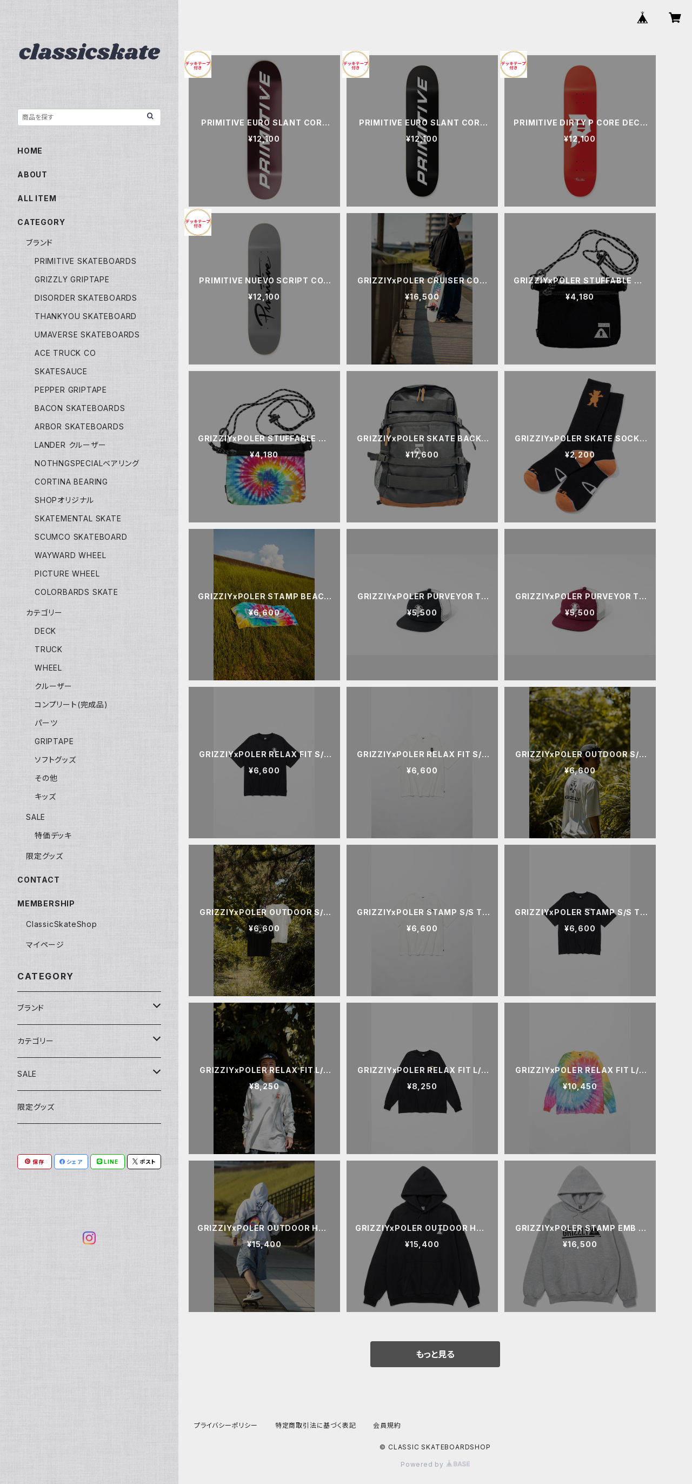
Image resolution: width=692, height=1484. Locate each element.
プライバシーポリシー (226, 1425)
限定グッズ (44, 855)
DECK (45, 630)
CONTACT (38, 879)
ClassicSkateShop (61, 924)
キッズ (45, 796)
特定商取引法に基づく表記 (315, 1425)
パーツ (46, 722)
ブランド (39, 242)
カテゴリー (44, 612)
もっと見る (435, 1354)
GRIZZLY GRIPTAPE (72, 279)
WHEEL (48, 667)
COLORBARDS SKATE (76, 592)
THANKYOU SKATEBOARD (86, 316)
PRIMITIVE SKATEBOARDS (86, 261)
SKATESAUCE (61, 371)
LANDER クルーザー (71, 444)
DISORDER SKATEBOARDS (86, 297)
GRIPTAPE (54, 741)
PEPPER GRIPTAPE (71, 389)
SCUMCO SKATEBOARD (81, 536)
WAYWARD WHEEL (70, 555)
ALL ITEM (36, 198)
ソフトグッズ (55, 759)
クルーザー (53, 686)
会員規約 (387, 1425)
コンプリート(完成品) (71, 704)
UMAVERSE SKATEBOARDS (87, 334)
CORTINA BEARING (71, 481)
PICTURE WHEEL (67, 573)
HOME (30, 150)
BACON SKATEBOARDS (80, 408)
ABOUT (32, 174)
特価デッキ (53, 835)
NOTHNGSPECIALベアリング (87, 463)
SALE (35, 817)
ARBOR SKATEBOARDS (79, 426)
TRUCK (49, 649)
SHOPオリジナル (64, 500)
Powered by (435, 1464)
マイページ (45, 944)
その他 (46, 778)
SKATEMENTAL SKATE (78, 518)
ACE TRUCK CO (65, 352)
